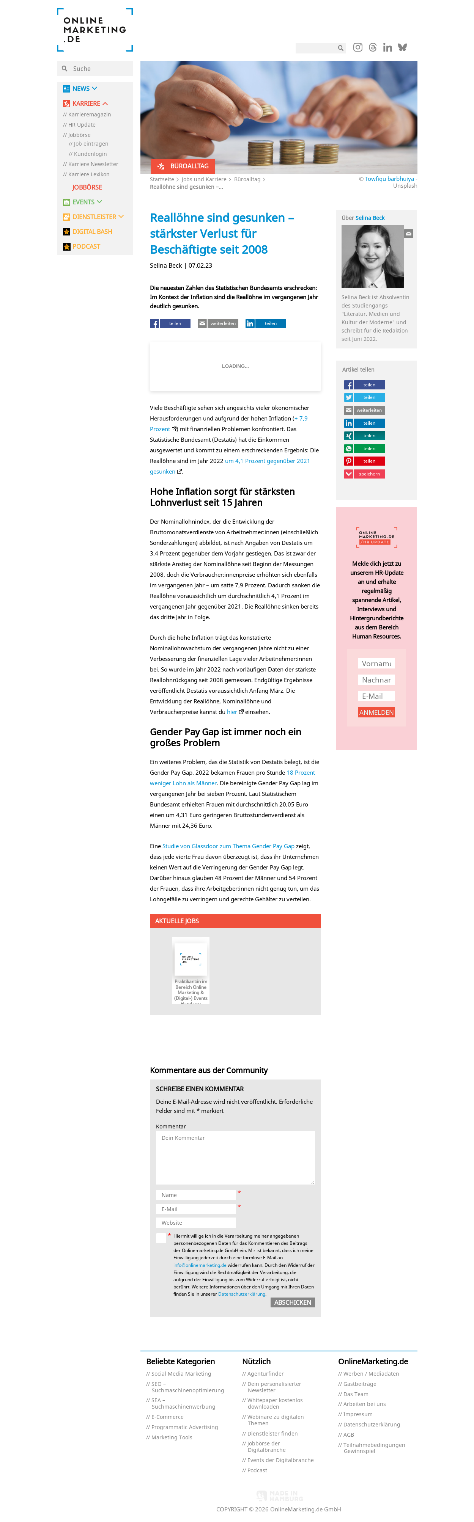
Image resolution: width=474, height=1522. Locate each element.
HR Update (82, 125)
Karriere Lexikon (89, 174)
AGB (348, 1435)
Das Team (355, 1394)
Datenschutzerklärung (241, 1294)
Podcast (257, 1470)
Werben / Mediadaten (371, 1374)
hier (232, 711)
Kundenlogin (90, 154)
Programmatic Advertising (184, 1427)
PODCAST (86, 246)
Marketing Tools (171, 1437)
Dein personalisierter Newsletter (274, 1387)
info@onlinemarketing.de (200, 1265)
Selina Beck (370, 217)
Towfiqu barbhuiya (389, 178)
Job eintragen (91, 144)
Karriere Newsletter (93, 164)
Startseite (162, 179)
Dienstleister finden (272, 1434)
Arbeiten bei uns (364, 1404)
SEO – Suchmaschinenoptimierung (187, 1387)
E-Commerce (167, 1417)
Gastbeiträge (359, 1384)
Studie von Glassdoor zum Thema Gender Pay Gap (228, 846)
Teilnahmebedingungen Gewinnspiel (374, 1448)
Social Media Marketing (181, 1374)
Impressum (358, 1414)
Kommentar (171, 1126)
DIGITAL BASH (92, 231)
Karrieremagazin (89, 114)
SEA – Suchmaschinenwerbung (183, 1403)
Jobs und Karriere (204, 179)
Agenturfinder (265, 1374)
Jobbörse (79, 135)
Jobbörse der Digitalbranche (266, 1446)
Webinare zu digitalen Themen (275, 1420)
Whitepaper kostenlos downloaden (275, 1403)
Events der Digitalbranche (280, 1460)
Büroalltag (247, 179)
